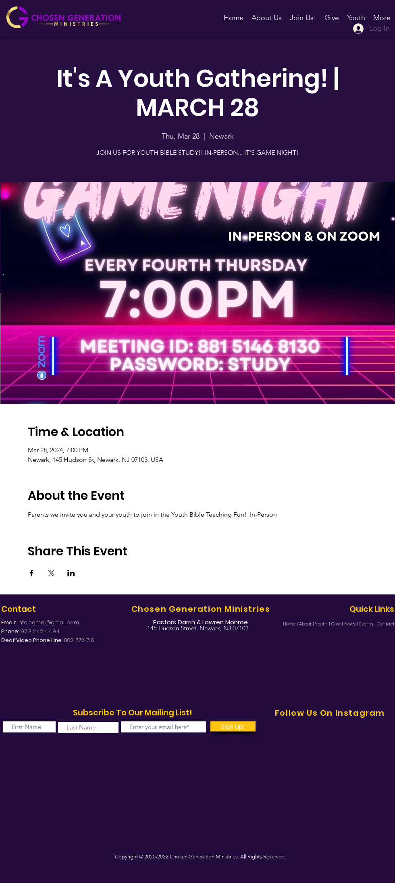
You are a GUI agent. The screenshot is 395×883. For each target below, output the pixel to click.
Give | (337, 624)
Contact (386, 624)
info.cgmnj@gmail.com (48, 622)
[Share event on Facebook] (31, 573)
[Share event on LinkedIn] (71, 573)
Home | (291, 624)
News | (351, 624)
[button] (303, 14)
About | (307, 624)
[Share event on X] (51, 573)
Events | (368, 624)
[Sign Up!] (233, 726)
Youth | (323, 624)
